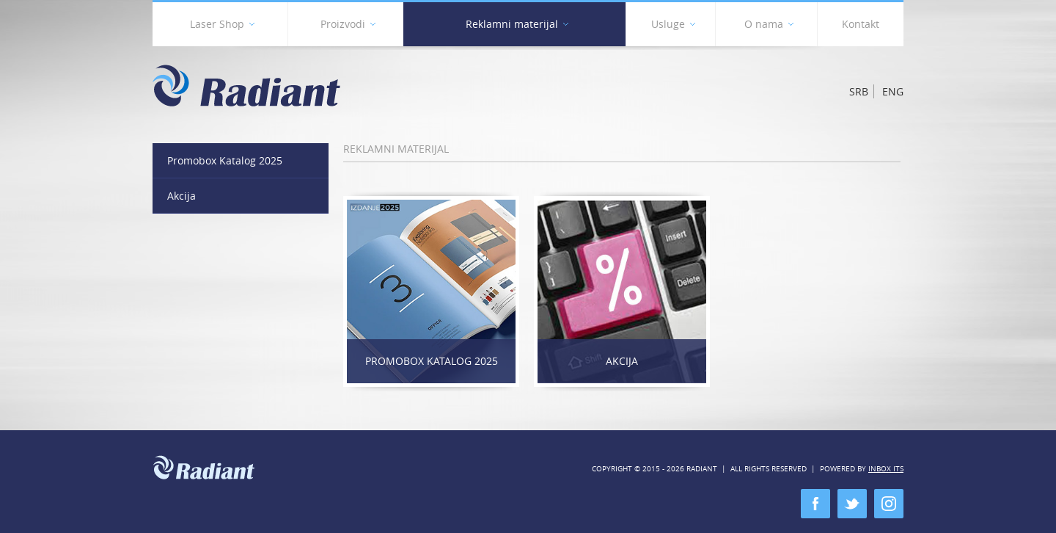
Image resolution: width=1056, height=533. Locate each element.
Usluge (673, 27)
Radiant (246, 85)
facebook (815, 503)
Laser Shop (222, 27)
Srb (858, 91)
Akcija (622, 361)
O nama (768, 27)
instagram (888, 503)
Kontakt (860, 24)
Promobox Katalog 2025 (431, 361)
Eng (892, 91)
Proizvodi (347, 27)
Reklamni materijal (517, 27)
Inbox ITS (885, 469)
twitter (852, 503)
